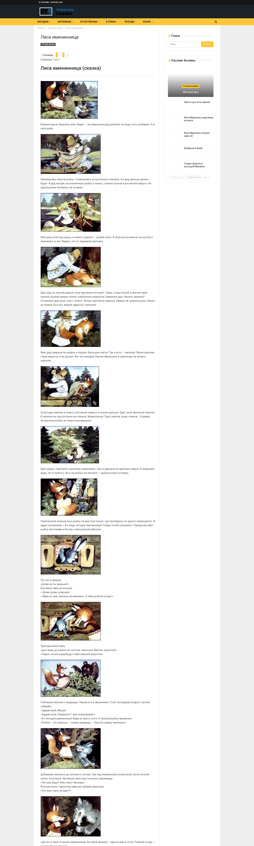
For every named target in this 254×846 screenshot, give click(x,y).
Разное (147, 21)
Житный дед (191, 92)
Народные (43, 21)
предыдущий (176, 177)
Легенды (129, 21)
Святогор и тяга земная (197, 102)
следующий (194, 177)
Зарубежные (64, 21)
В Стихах (111, 21)
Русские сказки (48, 44)
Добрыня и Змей (193, 148)
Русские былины (190, 86)
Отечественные (88, 21)
